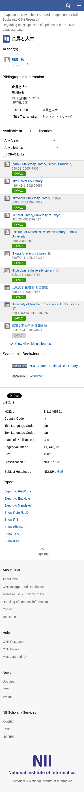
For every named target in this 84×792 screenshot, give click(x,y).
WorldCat (36, 376)
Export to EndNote (17, 498)
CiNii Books (11, 649)
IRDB (6, 729)
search (68, 5)
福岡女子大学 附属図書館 (29, 326)
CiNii (19, 5)
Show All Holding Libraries (32, 343)
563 (57, 462)
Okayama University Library (31, 198)
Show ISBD (12, 541)
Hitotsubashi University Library (33, 270)
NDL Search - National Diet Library (54, 366)
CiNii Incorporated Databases (23, 587)
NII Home (9, 617)
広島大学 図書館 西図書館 (30, 287)
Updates (8, 681)
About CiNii (10, 579)
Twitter (7, 697)
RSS (6, 689)
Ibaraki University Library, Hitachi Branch (40, 164)
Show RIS (11, 519)
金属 (60, 471)
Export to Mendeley (18, 505)
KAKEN (8, 721)
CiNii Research (13, 641)
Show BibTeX (13, 527)
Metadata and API (15, 656)
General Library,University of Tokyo (36, 215)
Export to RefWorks (18, 491)
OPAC (18, 173)
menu (78, 5)
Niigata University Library (29, 253)
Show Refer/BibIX (16, 512)
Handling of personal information (25, 602)
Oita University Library (27, 181)
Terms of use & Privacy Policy (23, 594)
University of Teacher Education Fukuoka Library (45, 304)
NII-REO (9, 736)
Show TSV (11, 534)
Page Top (42, 554)
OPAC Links (13, 155)
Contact (8, 609)
